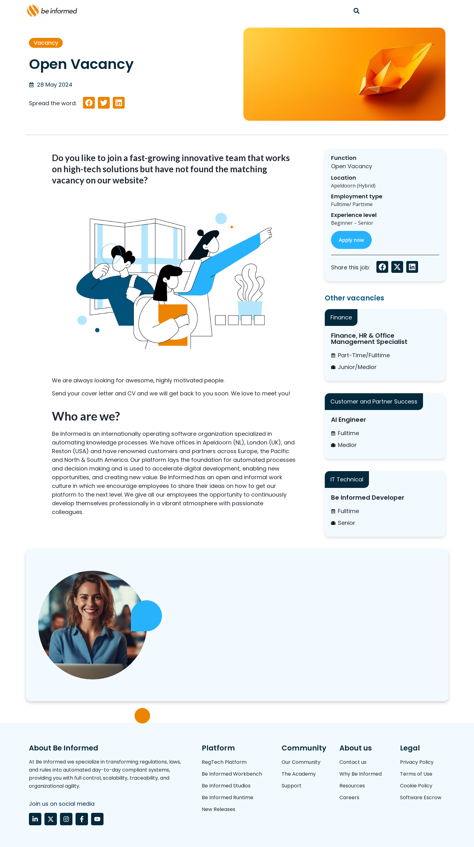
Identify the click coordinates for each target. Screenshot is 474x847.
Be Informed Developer (367, 497)
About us (355, 748)
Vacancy (46, 43)
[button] (356, 10)
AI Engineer (348, 419)
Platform (218, 748)
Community (304, 748)
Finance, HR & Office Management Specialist (369, 338)
